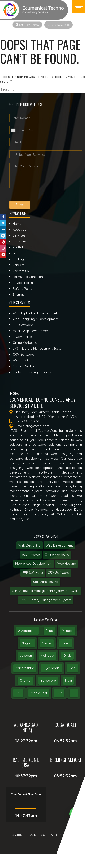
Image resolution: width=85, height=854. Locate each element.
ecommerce (31, 554)
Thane (65, 643)
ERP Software (32, 573)
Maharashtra (24, 668)
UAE (18, 693)
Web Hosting (66, 564)
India (68, 680)
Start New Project (27, 24)
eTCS (41, 835)
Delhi (72, 668)
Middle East (39, 693)
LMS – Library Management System (45, 600)
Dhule (67, 656)
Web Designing (29, 545)
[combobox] (14, 130)
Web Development (59, 545)
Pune (49, 631)
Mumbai (67, 631)
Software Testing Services (32, 372)
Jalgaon (26, 656)
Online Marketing (57, 554)
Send (19, 204)
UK (74, 693)
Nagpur (27, 643)
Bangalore (48, 680)
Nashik (47, 643)
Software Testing (45, 582)
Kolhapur (47, 656)
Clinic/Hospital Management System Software (45, 591)
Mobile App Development (33, 564)
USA (59, 693)
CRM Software (58, 573)
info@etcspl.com (37, 426)
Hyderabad (51, 668)
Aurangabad (27, 631)
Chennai (25, 680)
